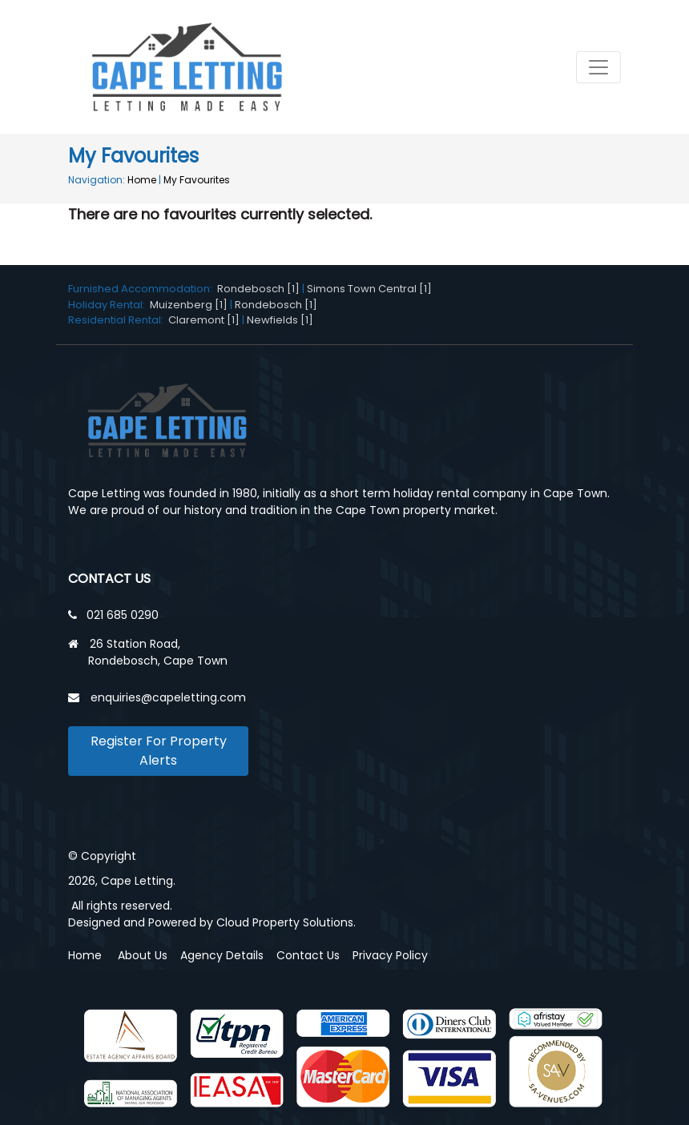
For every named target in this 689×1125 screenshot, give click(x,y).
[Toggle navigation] (598, 67)
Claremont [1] (204, 319)
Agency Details (222, 955)
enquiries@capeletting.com (168, 697)
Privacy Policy (390, 955)
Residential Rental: (118, 319)
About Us (142, 955)
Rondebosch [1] (258, 288)
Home (141, 180)
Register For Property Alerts (159, 750)
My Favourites (196, 180)
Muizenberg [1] (189, 304)
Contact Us (308, 955)
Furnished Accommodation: (142, 288)
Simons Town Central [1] (369, 288)
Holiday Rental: (109, 304)
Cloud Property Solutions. (286, 922)
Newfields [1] (280, 319)
